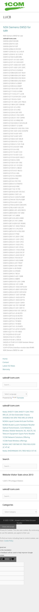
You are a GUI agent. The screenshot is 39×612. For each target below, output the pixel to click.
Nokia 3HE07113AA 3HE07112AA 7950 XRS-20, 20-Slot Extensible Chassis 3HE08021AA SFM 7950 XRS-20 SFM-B (18, 414)
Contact (6, 362)
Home (5, 359)
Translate (18, 397)
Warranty (6, 369)
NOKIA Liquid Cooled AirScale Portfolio (18, 421)
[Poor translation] (11, 559)
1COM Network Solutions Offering (16, 437)
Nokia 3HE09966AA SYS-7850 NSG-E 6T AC (20, 451)
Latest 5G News (9, 366)
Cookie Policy (8, 541)
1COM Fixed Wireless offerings (15, 440)
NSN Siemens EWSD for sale (17, 28)
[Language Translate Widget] (15, 394)
